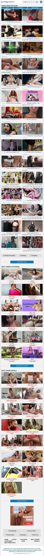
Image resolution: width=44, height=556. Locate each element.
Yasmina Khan (11, 379)
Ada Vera (32, 394)
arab (32, 275)
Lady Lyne (32, 441)
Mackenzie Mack (32, 473)
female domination (7, 40)
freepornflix (20, 553)
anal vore (35, 535)
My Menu (41, 2)
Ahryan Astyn (11, 426)
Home (7, 1)
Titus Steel (11, 488)
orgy (11, 306)
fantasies (23, 535)
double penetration (11, 353)
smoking (4, 56)
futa (3, 105)
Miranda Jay (32, 379)
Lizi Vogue (32, 457)
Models (37, 541)
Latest (7, 7)
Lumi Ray (11, 457)
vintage (11, 291)
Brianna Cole (11, 441)
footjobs (25, 154)
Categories (8, 541)
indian (11, 275)
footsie (25, 138)
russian (32, 322)
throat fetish (10, 535)
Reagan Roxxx (11, 394)
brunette (11, 322)
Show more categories (22, 365)
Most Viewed (35, 7)
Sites (23, 541)
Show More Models (22, 501)
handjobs (25, 89)
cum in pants (32, 531)
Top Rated (20, 7)
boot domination (6, 121)
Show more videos (22, 262)
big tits (32, 306)
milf (32, 353)
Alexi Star (11, 410)
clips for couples (6, 24)
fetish (32, 338)
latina (11, 338)
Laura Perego (11, 473)
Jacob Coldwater (32, 410)
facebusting (12, 531)
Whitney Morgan (32, 426)
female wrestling (27, 202)
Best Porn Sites (10, 542)
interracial (32, 291)
